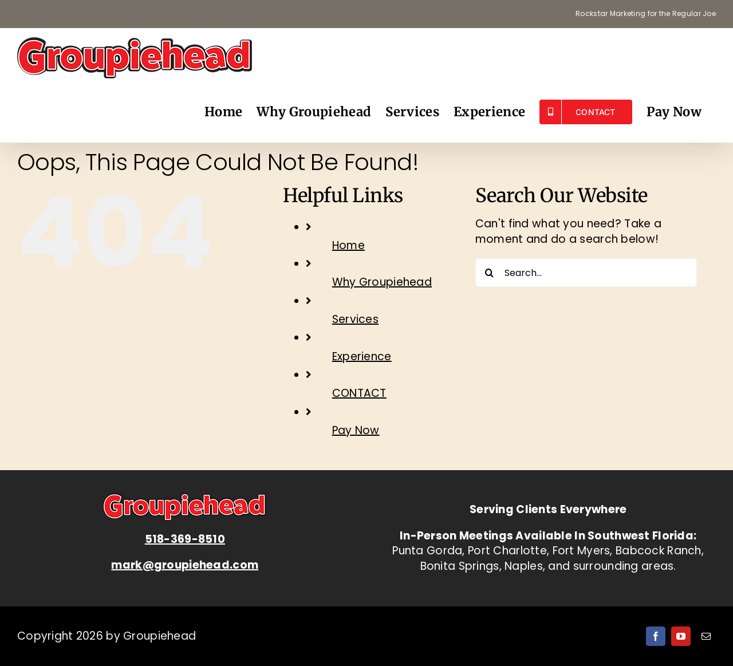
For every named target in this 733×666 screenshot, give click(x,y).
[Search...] (586, 272)
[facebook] (655, 636)
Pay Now (356, 430)
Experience (362, 356)
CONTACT (359, 393)
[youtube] (681, 636)
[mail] (706, 636)
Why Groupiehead (382, 282)
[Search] (489, 272)
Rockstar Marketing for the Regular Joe (646, 13)
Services (355, 319)
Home (348, 245)
